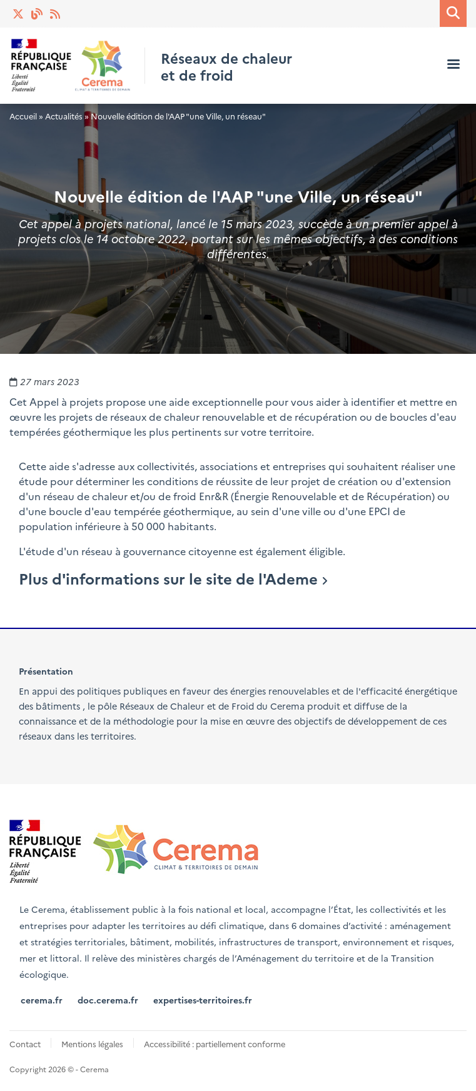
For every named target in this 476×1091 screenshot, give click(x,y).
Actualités (56, 14)
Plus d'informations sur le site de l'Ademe (168, 578)
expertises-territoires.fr (202, 999)
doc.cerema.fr (108, 999)
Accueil (23, 116)
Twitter (18, 14)
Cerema (287, 706)
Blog (37, 14)
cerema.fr (42, 999)
